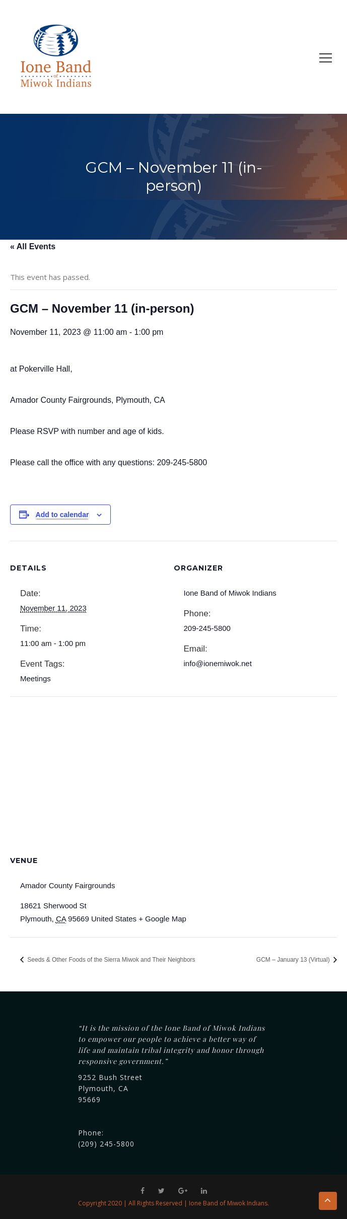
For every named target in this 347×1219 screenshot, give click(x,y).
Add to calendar (62, 515)
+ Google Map (162, 918)
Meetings (35, 678)
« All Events (32, 246)
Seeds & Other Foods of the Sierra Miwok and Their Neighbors (110, 959)
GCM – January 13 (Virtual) (293, 959)
